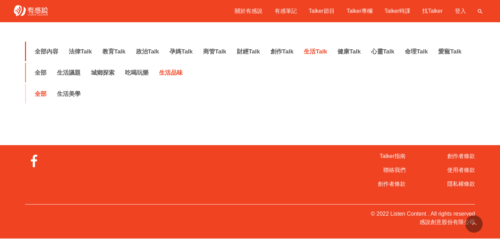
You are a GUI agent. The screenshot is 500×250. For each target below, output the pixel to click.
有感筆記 (286, 11)
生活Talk (315, 51)
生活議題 (69, 72)
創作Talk (282, 51)
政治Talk (147, 51)
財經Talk (248, 51)
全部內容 (46, 51)
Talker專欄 (360, 11)
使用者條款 (461, 170)
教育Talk (114, 51)
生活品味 (171, 72)
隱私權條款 (461, 184)
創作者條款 (392, 184)
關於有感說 (248, 11)
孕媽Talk (181, 51)
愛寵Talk (449, 51)
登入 (460, 11)
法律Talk (80, 51)
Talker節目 (322, 11)
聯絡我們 (394, 170)
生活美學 (69, 94)
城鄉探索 (103, 72)
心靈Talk (382, 51)
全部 (41, 72)
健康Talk (349, 51)
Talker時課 (397, 11)
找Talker (432, 11)
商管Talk (214, 51)
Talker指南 (393, 156)
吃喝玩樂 (137, 72)
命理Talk (416, 51)
